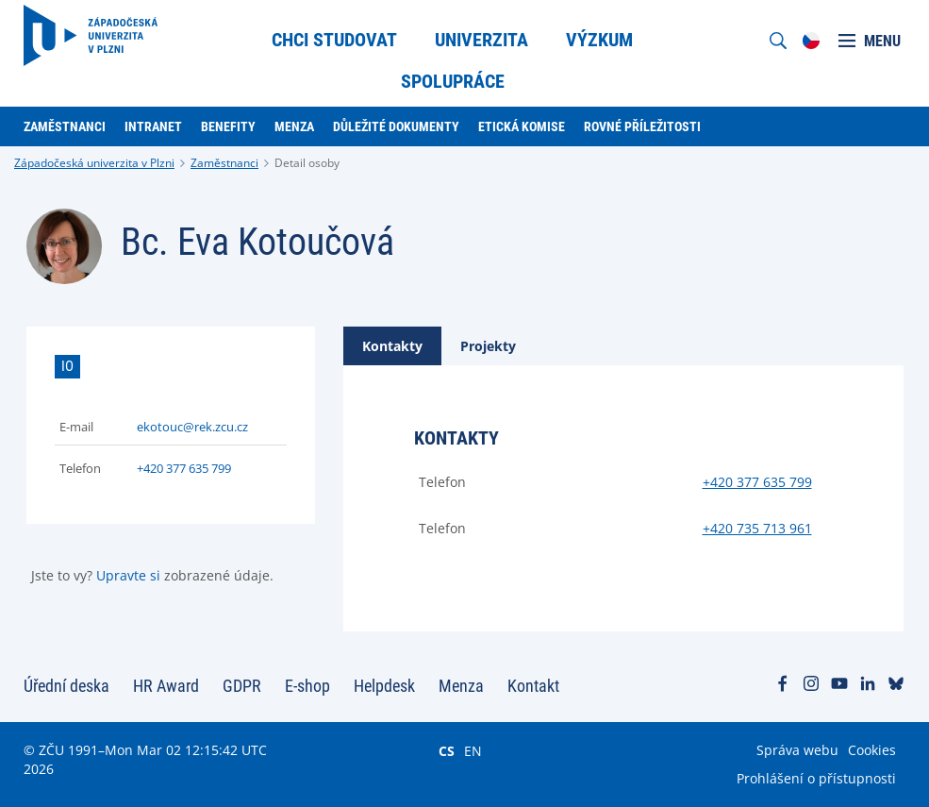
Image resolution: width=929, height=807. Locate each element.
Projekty (488, 346)
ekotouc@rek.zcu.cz (192, 426)
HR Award (166, 686)
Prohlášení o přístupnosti (816, 778)
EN (473, 750)
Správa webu (797, 750)
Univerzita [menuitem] (481, 39)
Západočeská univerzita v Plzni (94, 163)
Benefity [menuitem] (228, 126)
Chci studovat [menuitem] (334, 39)
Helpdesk (384, 686)
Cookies (872, 750)
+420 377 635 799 (184, 468)
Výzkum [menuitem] (599, 39)
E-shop (307, 686)
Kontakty (392, 346)
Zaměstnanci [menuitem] (65, 126)
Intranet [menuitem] (153, 126)
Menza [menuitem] (294, 126)
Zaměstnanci (224, 163)
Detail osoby (307, 163)
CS (447, 750)
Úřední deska (66, 686)
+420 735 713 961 (757, 528)
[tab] (392, 346)
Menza (461, 686)
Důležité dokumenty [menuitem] (396, 126)
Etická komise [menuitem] (521, 126)
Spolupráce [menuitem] (453, 81)
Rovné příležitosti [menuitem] (642, 126)
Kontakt (533, 686)
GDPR (242, 686)
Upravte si (128, 575)
